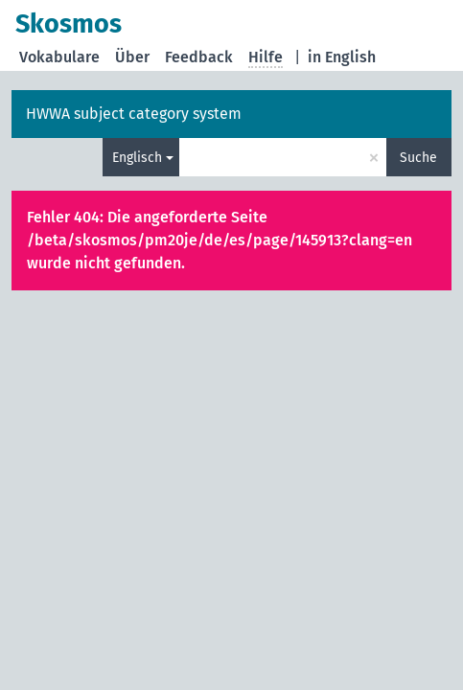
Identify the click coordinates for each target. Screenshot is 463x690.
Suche (418, 158)
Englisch (137, 158)
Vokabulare (59, 57)
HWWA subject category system (134, 113)
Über (132, 57)
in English (342, 57)
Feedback (199, 57)
